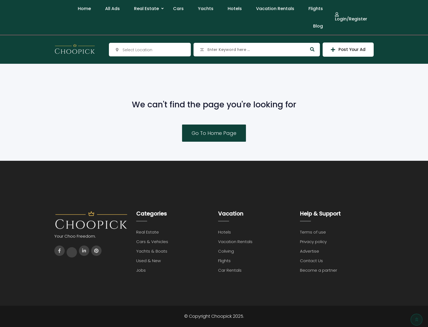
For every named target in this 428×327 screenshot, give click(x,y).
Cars (178, 8)
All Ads (112, 8)
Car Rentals (230, 270)
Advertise (309, 251)
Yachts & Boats (151, 251)
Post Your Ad (348, 49)
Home (84, 8)
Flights (315, 8)
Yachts (205, 8)
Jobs (141, 270)
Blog (318, 26)
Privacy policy (313, 241)
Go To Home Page (214, 133)
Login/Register (351, 16)
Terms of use (313, 232)
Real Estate (146, 8)
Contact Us (311, 261)
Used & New (148, 261)
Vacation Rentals (275, 8)
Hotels (235, 8)
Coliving (226, 251)
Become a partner (318, 270)
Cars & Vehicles (152, 241)
